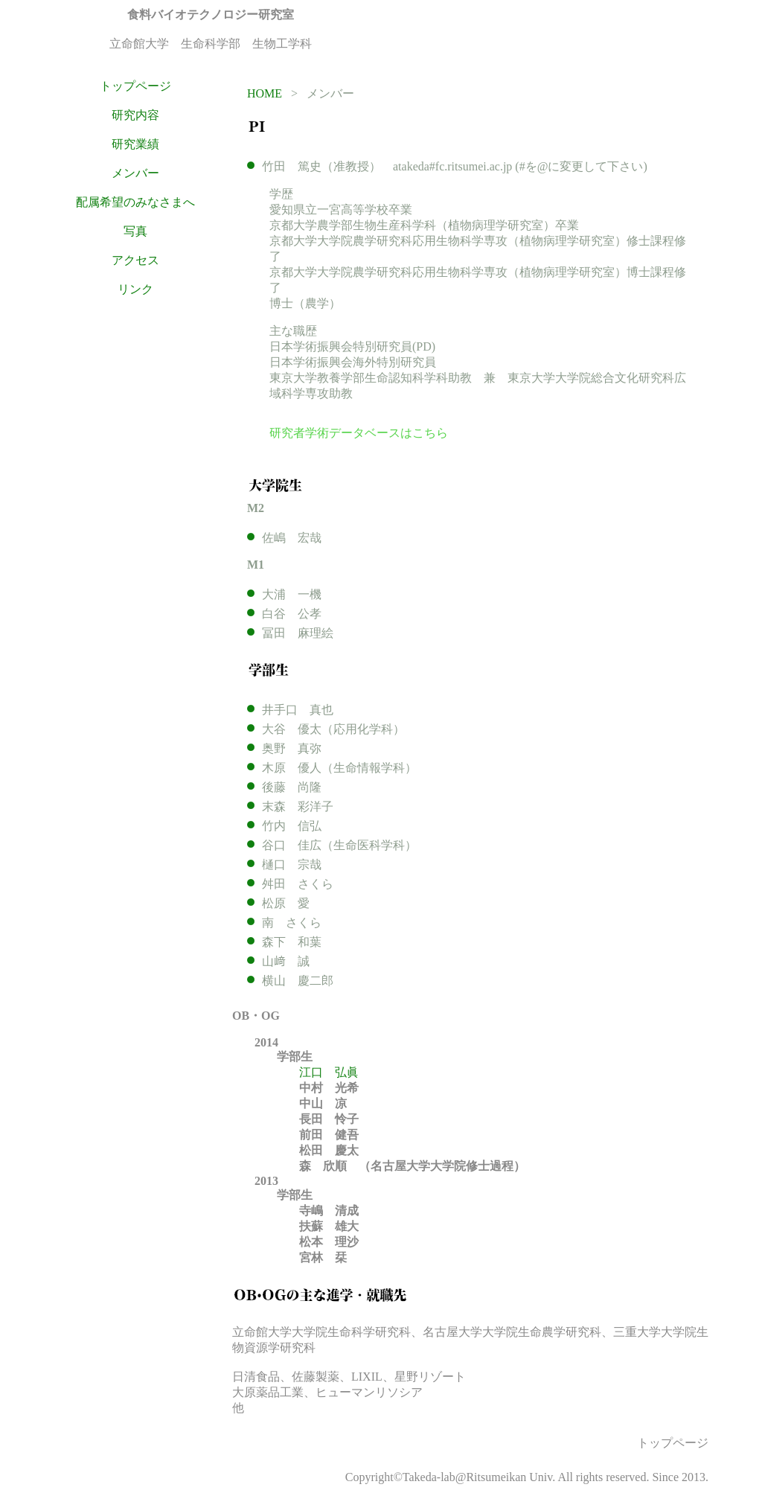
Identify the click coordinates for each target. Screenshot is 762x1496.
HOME (264, 93)
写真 (135, 231)
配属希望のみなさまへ (135, 202)
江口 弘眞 (329, 1072)
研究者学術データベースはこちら (358, 432)
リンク (135, 289)
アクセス (135, 260)
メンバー (135, 173)
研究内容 (135, 115)
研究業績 (135, 144)
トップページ (135, 86)
